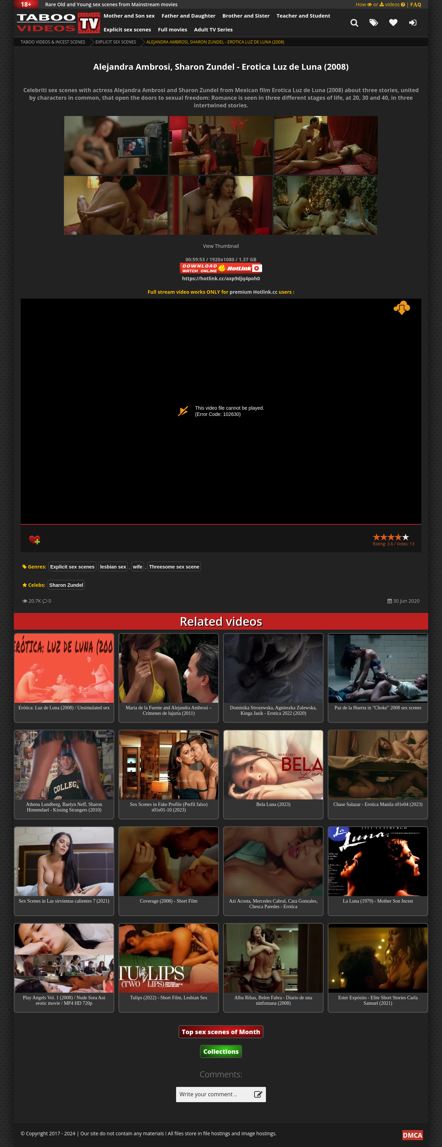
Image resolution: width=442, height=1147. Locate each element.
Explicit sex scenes (127, 29)
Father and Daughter (188, 15)
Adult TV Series (213, 29)
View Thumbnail (221, 246)
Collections (221, 1051)
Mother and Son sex (129, 15)
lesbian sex (113, 567)
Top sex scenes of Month (221, 1032)
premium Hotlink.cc (253, 292)
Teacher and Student (303, 15)
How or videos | (388, 4)
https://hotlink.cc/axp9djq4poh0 (221, 278)
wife (137, 567)
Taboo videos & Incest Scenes (53, 42)
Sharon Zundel (66, 585)
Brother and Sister (246, 15)
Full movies (173, 29)
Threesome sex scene (174, 567)
